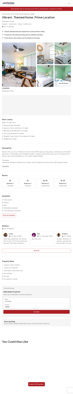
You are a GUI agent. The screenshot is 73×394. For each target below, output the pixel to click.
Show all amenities (9, 215)
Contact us (45, 323)
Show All (36, 250)
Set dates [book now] (36, 312)
